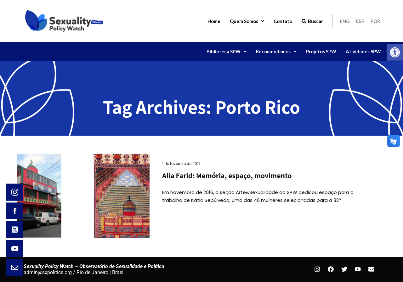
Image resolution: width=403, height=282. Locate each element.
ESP (360, 21)
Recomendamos (276, 51)
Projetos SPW (321, 51)
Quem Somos (247, 21)
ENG (345, 21)
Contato (283, 21)
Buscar (312, 21)
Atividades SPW (363, 51)
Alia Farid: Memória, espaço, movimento (227, 175)
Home (213, 21)
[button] (395, 52)
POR (375, 21)
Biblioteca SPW (227, 51)
